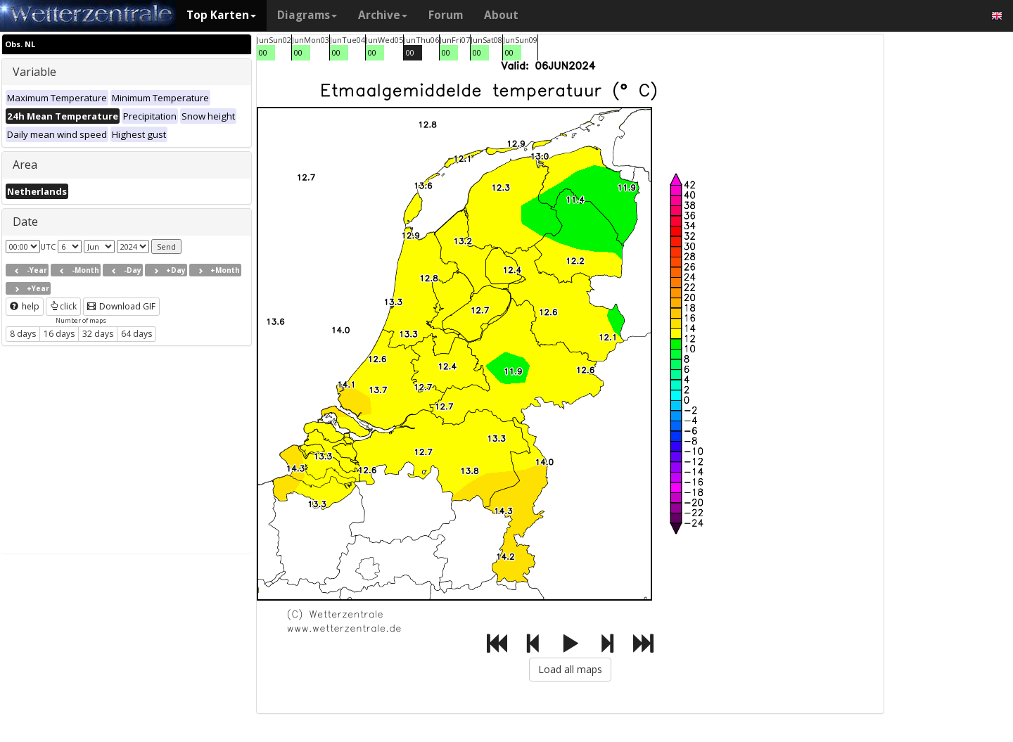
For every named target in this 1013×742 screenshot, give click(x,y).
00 (263, 52)
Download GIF (121, 306)
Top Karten (221, 15)
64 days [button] (136, 334)
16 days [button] (59, 334)
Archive (382, 15)
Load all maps (570, 669)
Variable (34, 71)
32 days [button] (97, 334)
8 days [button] (23, 334)
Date (25, 221)
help (24, 306)
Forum (445, 15)
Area (25, 164)
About (501, 15)
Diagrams (307, 15)
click (63, 306)
